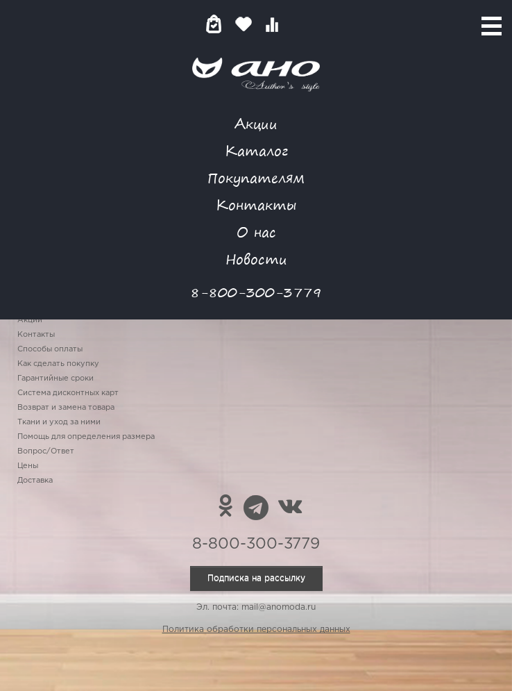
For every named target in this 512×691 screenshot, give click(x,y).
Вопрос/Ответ (45, 451)
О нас (256, 231)
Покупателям (256, 177)
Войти (299, 24)
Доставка (35, 480)
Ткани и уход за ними (59, 422)
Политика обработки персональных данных (256, 629)
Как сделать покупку (58, 363)
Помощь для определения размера (86, 436)
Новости (256, 258)
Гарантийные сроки (55, 378)
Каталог (256, 150)
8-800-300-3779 (256, 292)
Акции (256, 123)
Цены (27, 466)
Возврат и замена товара (65, 407)
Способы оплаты (50, 349)
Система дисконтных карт (68, 393)
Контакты (256, 204)
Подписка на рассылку (256, 578)
